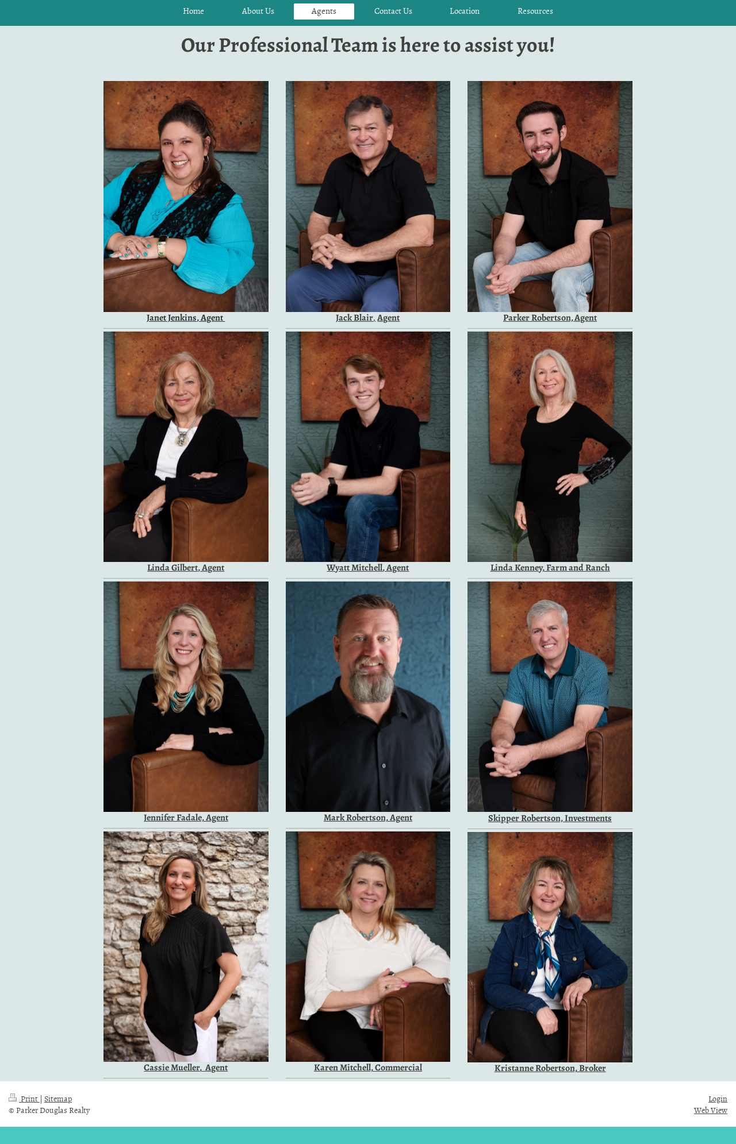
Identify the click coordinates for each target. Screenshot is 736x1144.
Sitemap (58, 1098)
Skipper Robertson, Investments (550, 818)
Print (24, 1098)
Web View (710, 1110)
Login (717, 1098)
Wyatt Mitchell (354, 567)
